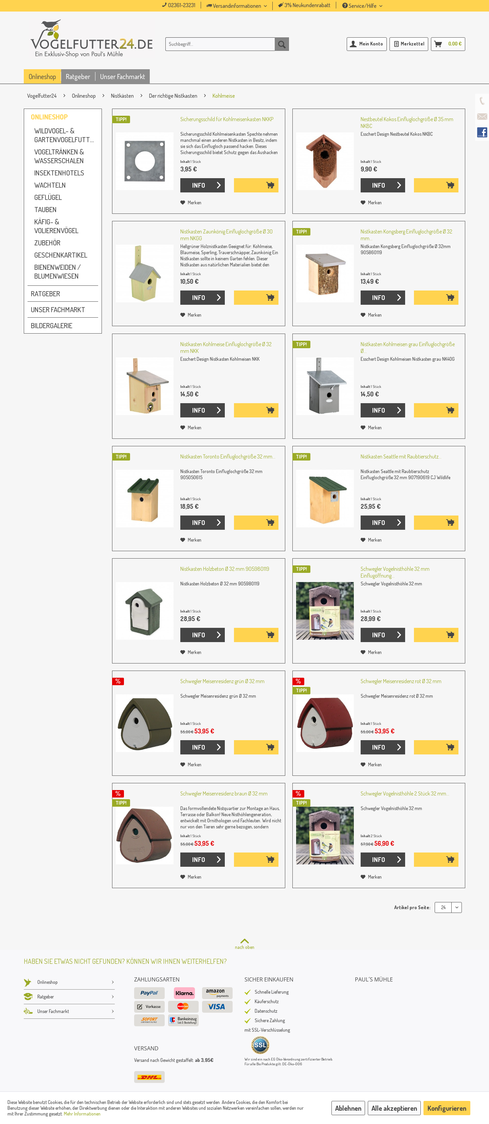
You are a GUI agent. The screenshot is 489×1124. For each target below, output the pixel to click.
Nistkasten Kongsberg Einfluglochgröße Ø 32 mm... (406, 235)
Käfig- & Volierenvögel (56, 226)
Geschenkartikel (60, 254)
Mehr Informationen (82, 1114)
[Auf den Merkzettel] (190, 203)
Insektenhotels (59, 172)
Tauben (45, 209)
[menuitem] (246, 6)
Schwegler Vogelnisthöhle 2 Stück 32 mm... (405, 793)
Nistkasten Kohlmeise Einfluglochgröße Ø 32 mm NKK (226, 347)
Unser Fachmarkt (58, 309)
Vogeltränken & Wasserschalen (59, 156)
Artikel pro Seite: (412, 907)
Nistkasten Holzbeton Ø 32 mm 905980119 (224, 568)
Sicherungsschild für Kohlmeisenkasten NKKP (226, 119)
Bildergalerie (51, 325)
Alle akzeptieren (394, 1108)
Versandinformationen (234, 5)
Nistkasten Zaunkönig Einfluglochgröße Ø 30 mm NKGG (226, 235)
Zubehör (47, 242)
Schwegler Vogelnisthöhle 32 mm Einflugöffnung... (395, 572)
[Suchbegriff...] (227, 44)
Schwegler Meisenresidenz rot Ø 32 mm (401, 681)
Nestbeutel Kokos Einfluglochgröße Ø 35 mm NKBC (407, 122)
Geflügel (48, 197)
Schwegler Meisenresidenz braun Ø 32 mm (224, 793)
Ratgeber (45, 293)
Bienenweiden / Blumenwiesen (57, 271)
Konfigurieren (447, 1108)
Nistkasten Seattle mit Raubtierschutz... (401, 456)
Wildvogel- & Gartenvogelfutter (65, 135)
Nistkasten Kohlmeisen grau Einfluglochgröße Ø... (408, 347)
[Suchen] (282, 44)
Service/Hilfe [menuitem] (360, 5)
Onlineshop (49, 116)
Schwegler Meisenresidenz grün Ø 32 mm (222, 681)
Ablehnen (348, 1108)
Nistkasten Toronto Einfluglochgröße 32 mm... (227, 456)
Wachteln (50, 185)
